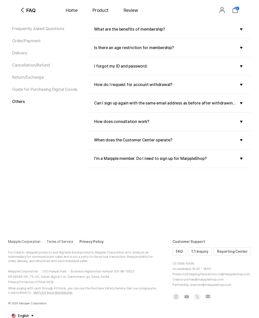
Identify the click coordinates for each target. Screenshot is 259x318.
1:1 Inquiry (199, 251)
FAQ (179, 251)
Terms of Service (60, 242)
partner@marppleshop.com (204, 279)
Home (71, 10)
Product (101, 10)
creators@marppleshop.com (210, 285)
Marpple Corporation (24, 242)
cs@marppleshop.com (234, 274)
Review (131, 10)
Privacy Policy (91, 242)
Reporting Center (232, 251)
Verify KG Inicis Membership (53, 292)
